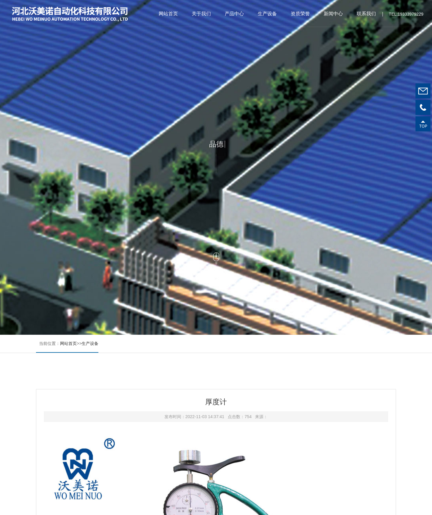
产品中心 (234, 13)
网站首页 (168, 13)
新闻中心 (333, 13)
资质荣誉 (300, 13)
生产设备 (267, 13)
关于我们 (201, 13)
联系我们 (366, 13)
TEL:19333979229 (406, 15)
